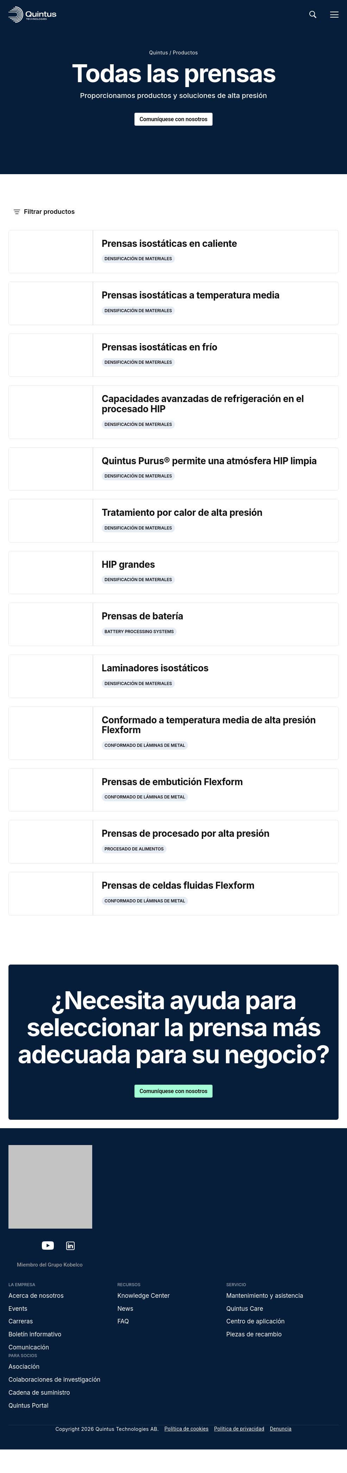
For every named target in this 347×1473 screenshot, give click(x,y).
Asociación (25, 1388)
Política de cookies (186, 1452)
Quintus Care (245, 1327)
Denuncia (281, 1452)
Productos (185, 52)
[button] (173, 212)
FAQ (124, 1341)
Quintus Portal (29, 1428)
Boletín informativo (36, 1354)
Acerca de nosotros (37, 1314)
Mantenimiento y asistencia (267, 1314)
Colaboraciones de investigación (57, 1401)
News (126, 1327)
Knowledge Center (145, 1314)
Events (18, 1327)
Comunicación (29, 1368)
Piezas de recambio (255, 1354)
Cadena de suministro (41, 1415)
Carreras (21, 1341)
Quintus (158, 52)
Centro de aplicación (257, 1341)
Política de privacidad (239, 1452)
